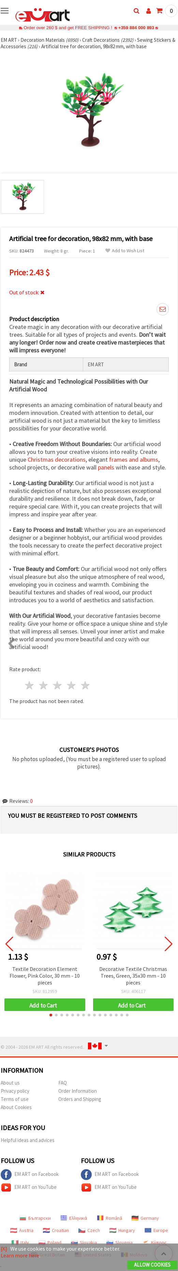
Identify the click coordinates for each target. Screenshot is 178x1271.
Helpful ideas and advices (28, 1140)
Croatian (56, 1230)
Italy (20, 1242)
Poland (50, 1242)
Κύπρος (154, 1242)
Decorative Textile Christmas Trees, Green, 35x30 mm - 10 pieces (133, 975)
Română (109, 1218)
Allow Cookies (152, 1264)
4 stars (71, 685)
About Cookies (16, 1107)
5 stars (85, 685)
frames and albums (133, 459)
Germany (145, 1218)
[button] (50, 1015)
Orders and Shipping (79, 1099)
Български (35, 1218)
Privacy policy (15, 1091)
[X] (4, 1248)
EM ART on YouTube (29, 1187)
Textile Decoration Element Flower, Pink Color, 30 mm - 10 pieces (45, 975)
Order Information (77, 1091)
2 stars (44, 685)
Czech (89, 1230)
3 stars (58, 685)
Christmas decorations (57, 459)
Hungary (122, 1230)
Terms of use (15, 1099)
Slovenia (119, 1242)
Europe (156, 1230)
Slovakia (84, 1242)
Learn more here (20, 1255)
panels (106, 467)
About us (10, 1083)
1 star (30, 685)
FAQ (62, 1083)
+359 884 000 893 (136, 27)
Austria (21, 1230)
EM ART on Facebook (30, 1174)
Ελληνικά (73, 1218)
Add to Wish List (124, 250)
